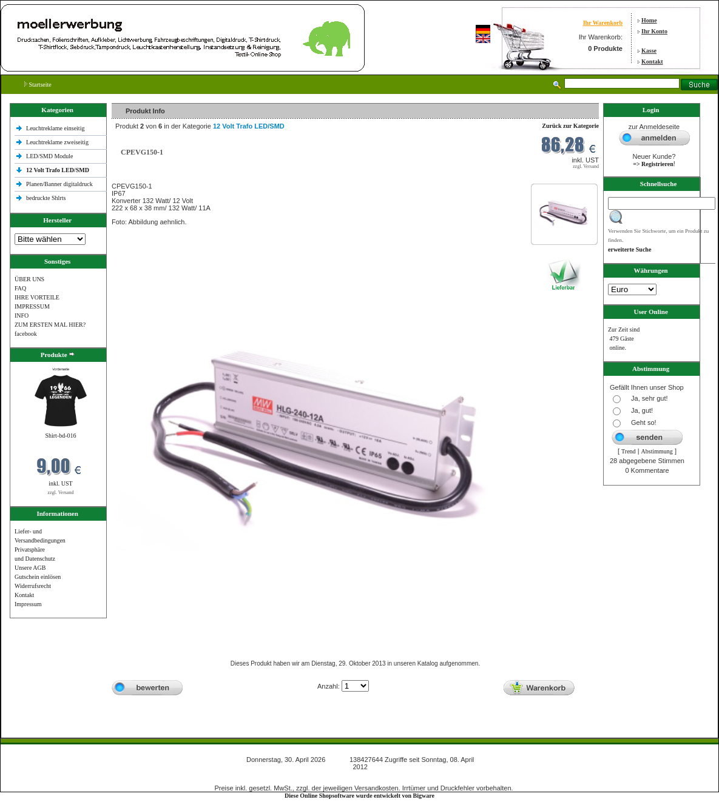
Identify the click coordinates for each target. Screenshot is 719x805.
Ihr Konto (654, 31)
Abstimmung (657, 451)
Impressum (28, 604)
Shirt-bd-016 (60, 435)
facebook (26, 333)
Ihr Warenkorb (603, 22)
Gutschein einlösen (38, 576)
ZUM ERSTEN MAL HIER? (50, 324)
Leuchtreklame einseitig (56, 128)
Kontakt (652, 61)
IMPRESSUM (32, 306)
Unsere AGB (30, 567)
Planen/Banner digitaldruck (59, 184)
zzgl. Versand (61, 492)
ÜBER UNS (29, 279)
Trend (628, 451)
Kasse (649, 50)
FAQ (20, 288)
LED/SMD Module (49, 156)
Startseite (38, 84)
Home (649, 20)
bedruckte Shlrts (46, 198)
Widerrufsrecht (33, 586)
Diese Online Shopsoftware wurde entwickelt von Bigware (359, 795)
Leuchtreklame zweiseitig (58, 142)
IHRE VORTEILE (37, 297)
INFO (22, 315)
